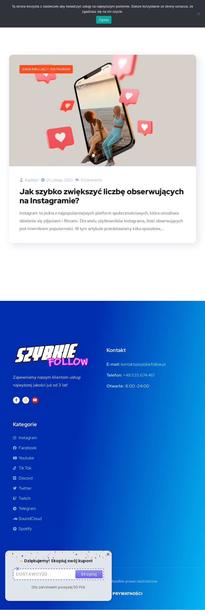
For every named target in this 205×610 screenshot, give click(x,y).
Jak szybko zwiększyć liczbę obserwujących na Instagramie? (101, 196)
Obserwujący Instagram (46, 69)
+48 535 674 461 (139, 375)
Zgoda (104, 20)
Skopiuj (89, 574)
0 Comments (88, 180)
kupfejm (28, 180)
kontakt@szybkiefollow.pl (143, 364)
